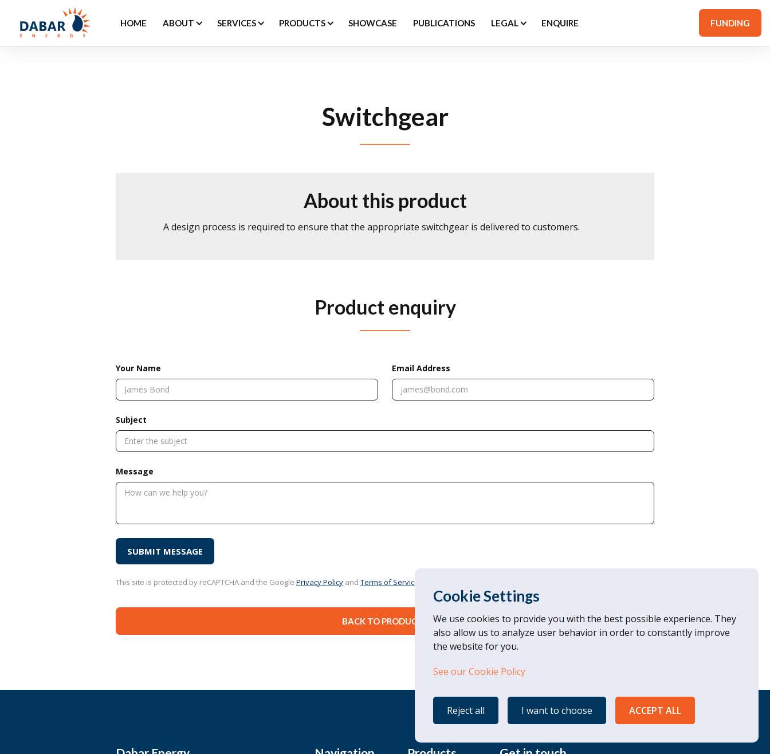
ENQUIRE (560, 23)
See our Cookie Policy (479, 671)
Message (135, 471)
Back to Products (385, 621)
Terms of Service (389, 582)
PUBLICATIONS (444, 23)
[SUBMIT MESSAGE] (165, 551)
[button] (182, 23)
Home (133, 23)
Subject (131, 419)
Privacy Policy (319, 582)
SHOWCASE (372, 23)
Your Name (138, 368)
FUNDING (730, 23)
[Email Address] (523, 389)
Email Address (421, 368)
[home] (54, 23)
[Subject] (385, 441)
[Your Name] (247, 389)
